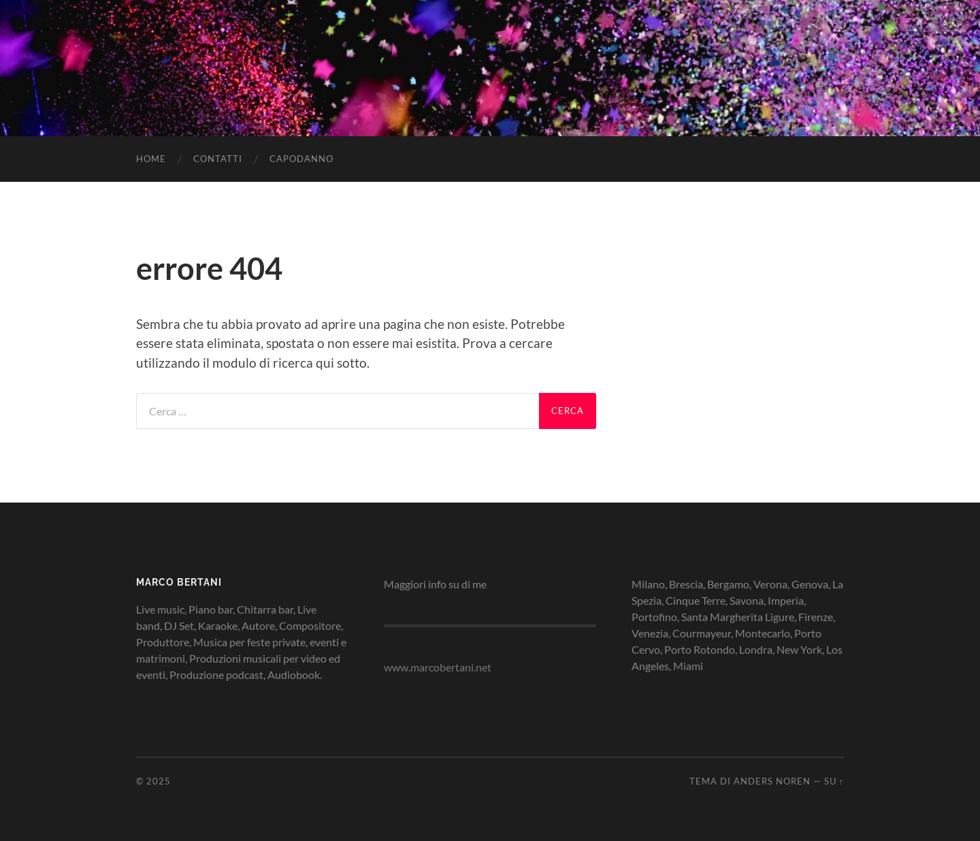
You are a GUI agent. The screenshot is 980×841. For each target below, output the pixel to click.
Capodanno (301, 158)
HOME (151, 158)
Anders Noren (772, 781)
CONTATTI (217, 158)
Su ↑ (834, 781)
